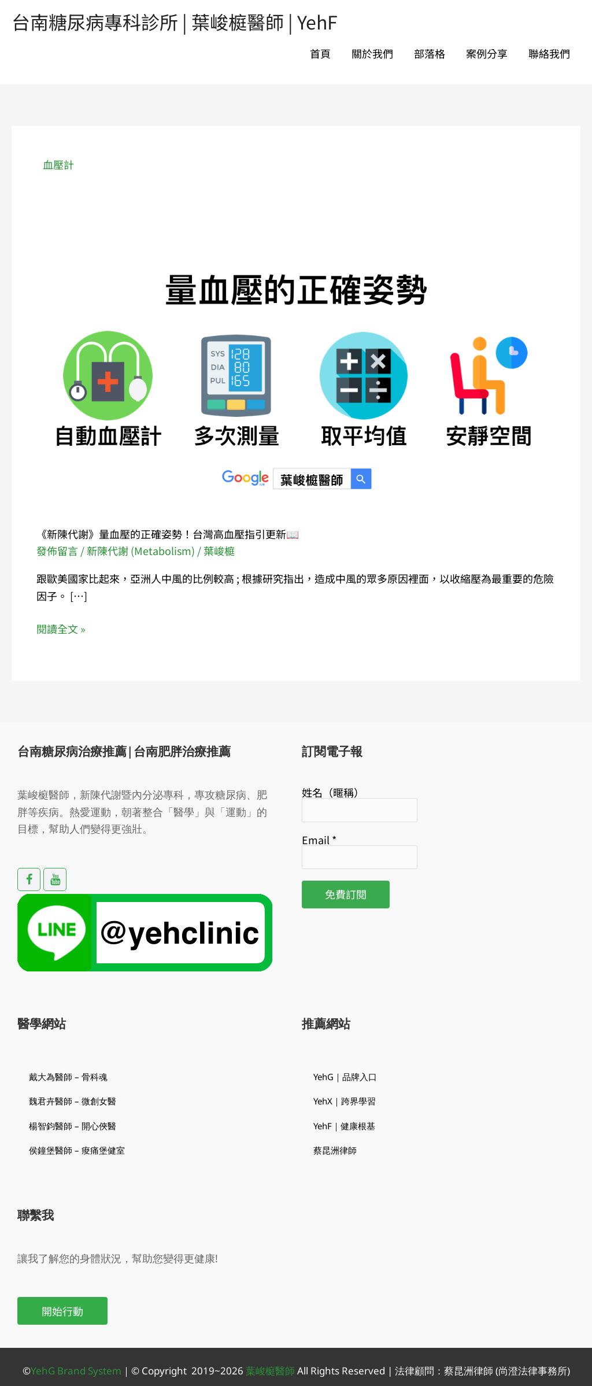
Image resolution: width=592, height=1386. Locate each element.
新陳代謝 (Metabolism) (141, 550)
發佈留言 (57, 550)
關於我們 (372, 53)
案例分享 (487, 53)
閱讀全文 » (61, 628)
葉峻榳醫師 (270, 1370)
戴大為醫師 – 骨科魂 (68, 1076)
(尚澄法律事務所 (530, 1370)
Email (319, 839)
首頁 (320, 53)
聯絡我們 (549, 53)
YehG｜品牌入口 (345, 1076)
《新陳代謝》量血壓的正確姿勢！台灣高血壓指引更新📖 (167, 533)
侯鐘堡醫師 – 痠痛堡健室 (77, 1150)
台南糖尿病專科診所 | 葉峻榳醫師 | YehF (175, 21)
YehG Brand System (76, 1370)
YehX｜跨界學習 (344, 1101)
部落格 (429, 53)
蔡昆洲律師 (335, 1150)
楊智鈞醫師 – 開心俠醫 (72, 1126)
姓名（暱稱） (333, 792)
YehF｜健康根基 (344, 1126)
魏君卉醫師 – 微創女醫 (72, 1101)
